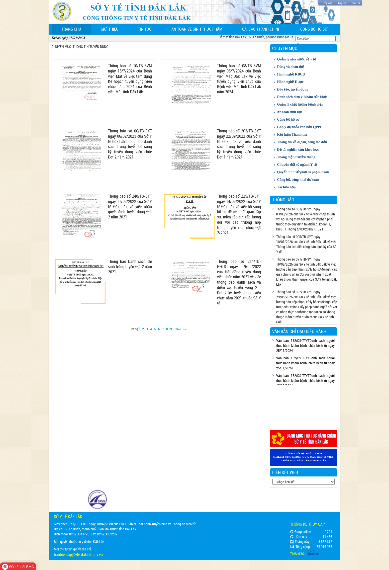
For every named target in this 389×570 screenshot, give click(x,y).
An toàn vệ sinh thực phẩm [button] (196, 29)
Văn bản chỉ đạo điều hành (299, 331)
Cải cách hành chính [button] (261, 29)
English (342, 3)
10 (176, 329)
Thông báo (283, 200)
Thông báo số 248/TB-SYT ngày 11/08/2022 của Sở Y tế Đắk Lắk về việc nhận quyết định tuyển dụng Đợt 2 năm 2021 (130, 206)
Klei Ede (356, 3)
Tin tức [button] (144, 29)
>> (184, 329)
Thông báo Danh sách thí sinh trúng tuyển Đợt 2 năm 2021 (130, 267)
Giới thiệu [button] (109, 29)
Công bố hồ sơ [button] (313, 29)
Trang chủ (76, 29)
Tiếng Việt (326, 3)
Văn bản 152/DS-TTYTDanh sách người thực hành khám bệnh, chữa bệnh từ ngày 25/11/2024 (305, 345)
